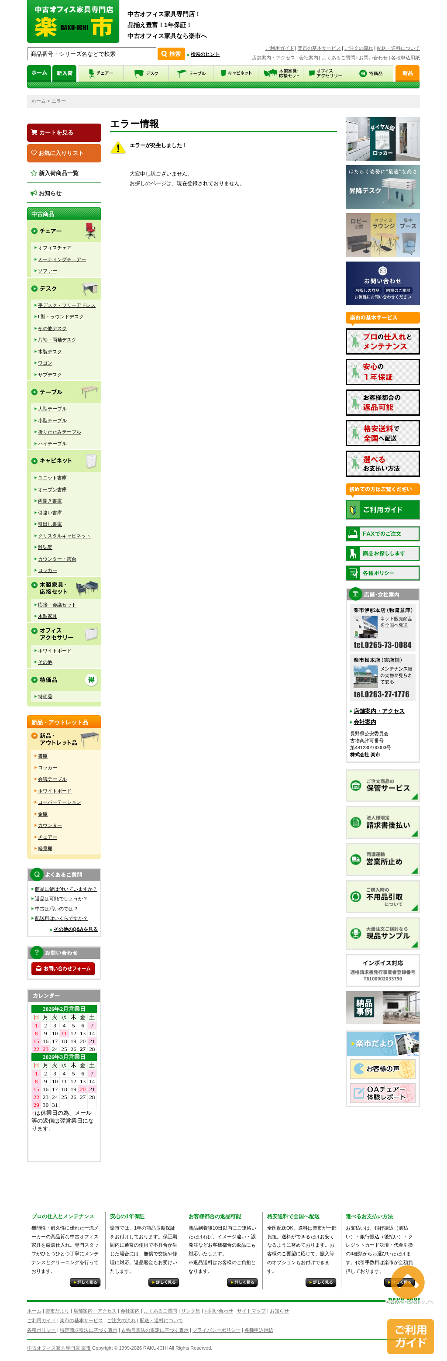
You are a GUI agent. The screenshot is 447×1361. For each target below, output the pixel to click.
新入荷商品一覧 (55, 173)
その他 (45, 662)
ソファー (47, 270)
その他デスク (52, 328)
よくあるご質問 (338, 57)
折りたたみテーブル (59, 431)
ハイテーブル (52, 443)
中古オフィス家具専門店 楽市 (59, 1348)
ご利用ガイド (279, 48)
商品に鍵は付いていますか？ (66, 889)
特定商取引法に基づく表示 (88, 1330)
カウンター (50, 825)
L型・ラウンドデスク (61, 316)
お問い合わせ (373, 57)
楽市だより (57, 1310)
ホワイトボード (55, 650)
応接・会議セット (57, 604)
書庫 (43, 755)
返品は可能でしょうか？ (61, 898)
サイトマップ (251, 1310)
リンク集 (190, 1310)
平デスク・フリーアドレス (67, 305)
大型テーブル (52, 408)
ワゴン (45, 362)
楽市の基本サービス (319, 48)
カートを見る (52, 132)
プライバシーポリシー (217, 1330)
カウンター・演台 (57, 559)
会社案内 (308, 57)
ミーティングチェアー (62, 259)
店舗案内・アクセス (273, 57)
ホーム (38, 100)
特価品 (45, 696)
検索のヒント (205, 54)
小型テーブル (52, 420)
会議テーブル (52, 779)
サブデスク (50, 374)
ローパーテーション (59, 802)
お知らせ (46, 193)
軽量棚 (45, 848)
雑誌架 (45, 547)
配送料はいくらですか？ (61, 918)
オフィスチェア (55, 247)
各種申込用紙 (405, 57)
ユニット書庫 (52, 477)
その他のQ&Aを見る (76, 929)
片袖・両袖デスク (57, 339)
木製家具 (47, 616)
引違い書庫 (50, 512)
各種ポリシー (41, 1330)
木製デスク (50, 351)
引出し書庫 (50, 524)
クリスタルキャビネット (64, 535)
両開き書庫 (50, 500)
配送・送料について (398, 48)
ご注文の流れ (358, 48)
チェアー (47, 837)
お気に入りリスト (57, 153)
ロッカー (47, 570)
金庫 (43, 814)
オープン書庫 (52, 489)
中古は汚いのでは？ (56, 908)
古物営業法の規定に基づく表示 (155, 1330)
